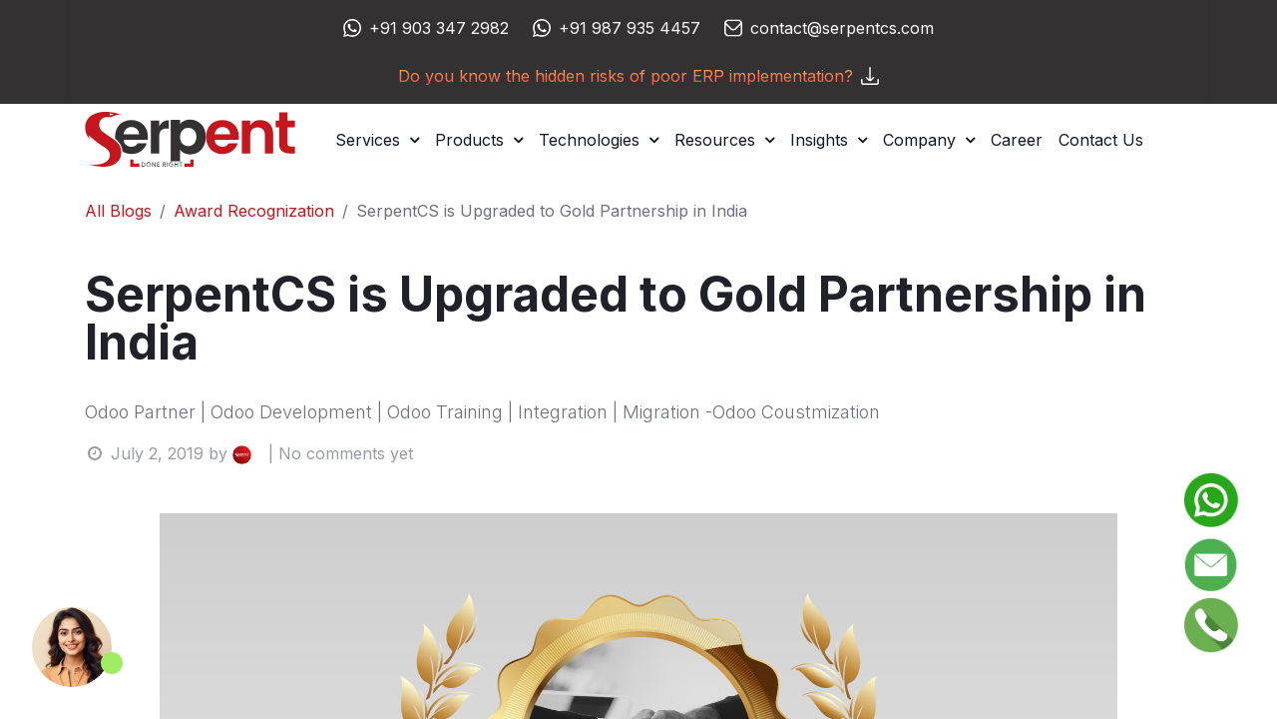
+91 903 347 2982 (439, 28)
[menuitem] (1017, 140)
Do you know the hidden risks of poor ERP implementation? (638, 76)
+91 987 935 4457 (629, 28)
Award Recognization (254, 211)
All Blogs (118, 211)
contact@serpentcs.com (842, 28)
